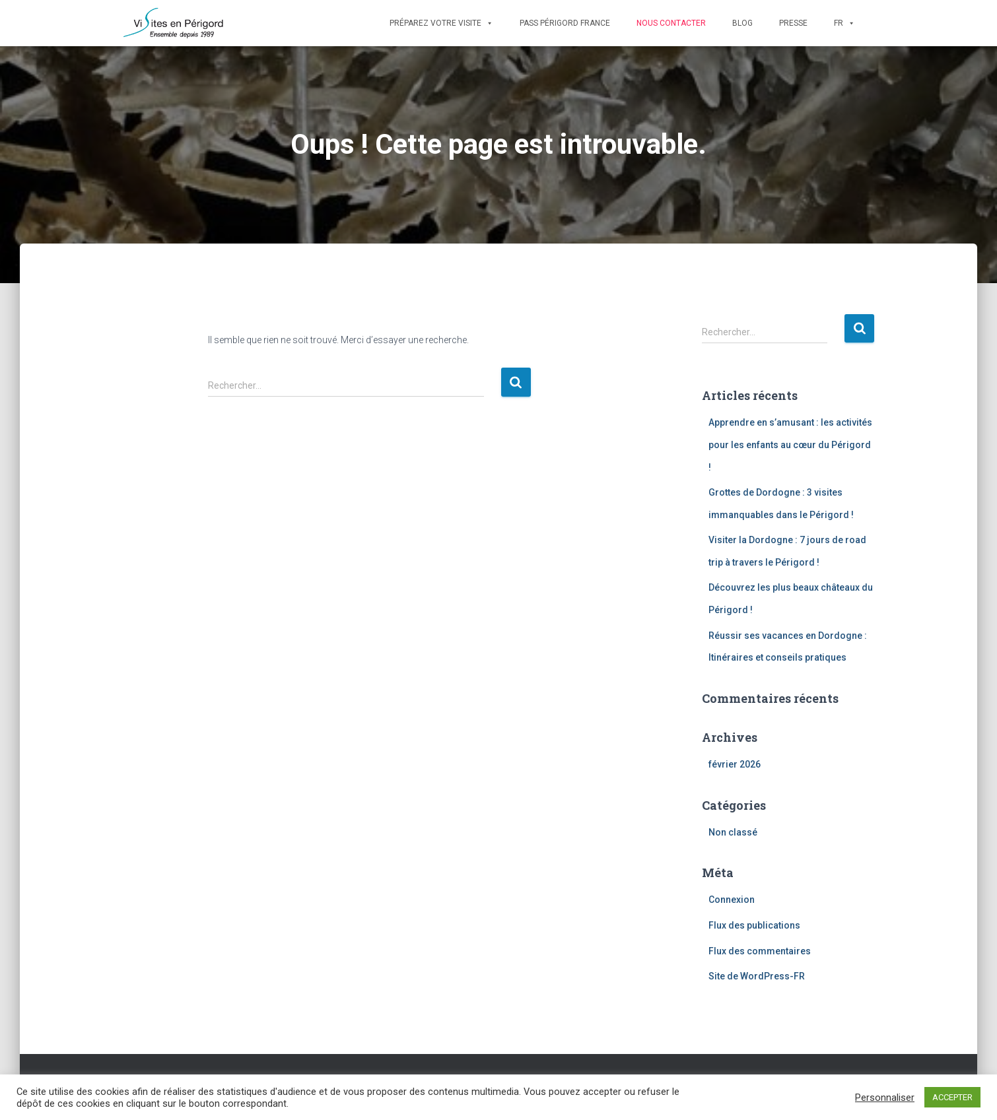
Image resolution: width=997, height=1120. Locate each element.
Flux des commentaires (759, 951)
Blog (742, 23)
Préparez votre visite (441, 23)
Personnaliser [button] (884, 1098)
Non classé (732, 832)
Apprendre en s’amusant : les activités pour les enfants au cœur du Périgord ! (790, 444)
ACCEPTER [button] (952, 1097)
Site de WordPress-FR (756, 976)
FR (844, 23)
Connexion (731, 899)
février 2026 (734, 764)
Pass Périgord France (565, 23)
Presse (793, 23)
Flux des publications (754, 925)
